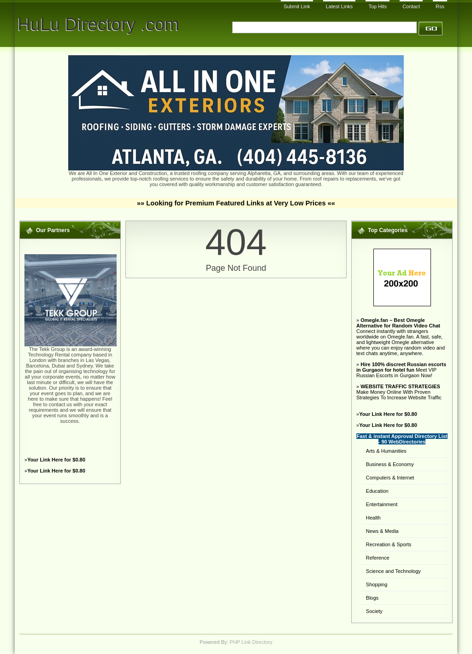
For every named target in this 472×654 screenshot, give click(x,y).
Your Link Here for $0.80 (56, 459)
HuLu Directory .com (98, 24)
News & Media (382, 531)
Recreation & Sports (388, 544)
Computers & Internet (390, 477)
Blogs (372, 598)
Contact (411, 6)
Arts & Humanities (386, 451)
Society (374, 611)
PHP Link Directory (251, 642)
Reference (377, 558)
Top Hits (377, 6)
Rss (440, 6)
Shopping (377, 584)
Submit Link (296, 6)
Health (373, 517)
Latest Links (339, 6)
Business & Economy (390, 464)
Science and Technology (393, 571)
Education (377, 491)
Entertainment (381, 504)
